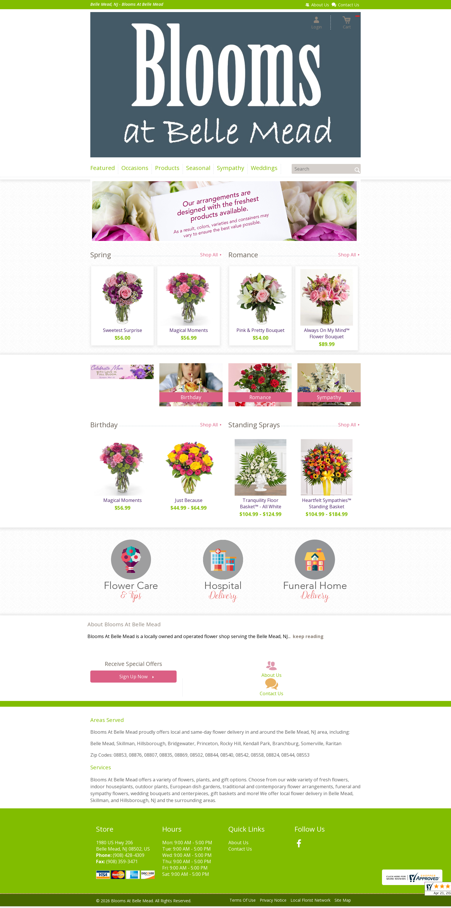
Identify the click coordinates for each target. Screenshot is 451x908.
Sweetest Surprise (122, 331)
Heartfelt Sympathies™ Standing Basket (326, 505)
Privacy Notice (273, 902)
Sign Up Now (133, 678)
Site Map (343, 902)
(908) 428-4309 (128, 857)
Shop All (211, 255)
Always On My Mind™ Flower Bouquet (326, 334)
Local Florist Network (310, 902)
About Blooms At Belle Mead (124, 626)
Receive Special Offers (133, 666)
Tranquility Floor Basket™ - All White (260, 505)
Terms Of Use (243, 902)
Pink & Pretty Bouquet (260, 331)
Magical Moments (188, 331)
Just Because (188, 502)
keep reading (308, 638)
